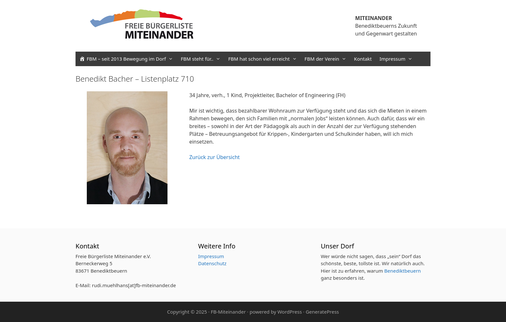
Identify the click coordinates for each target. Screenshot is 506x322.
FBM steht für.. (202, 59)
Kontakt (363, 58)
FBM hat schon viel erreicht (264, 59)
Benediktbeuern (402, 270)
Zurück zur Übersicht (214, 157)
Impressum (398, 59)
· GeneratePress (321, 311)
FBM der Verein (327, 59)
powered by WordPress (275, 311)
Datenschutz (212, 263)
